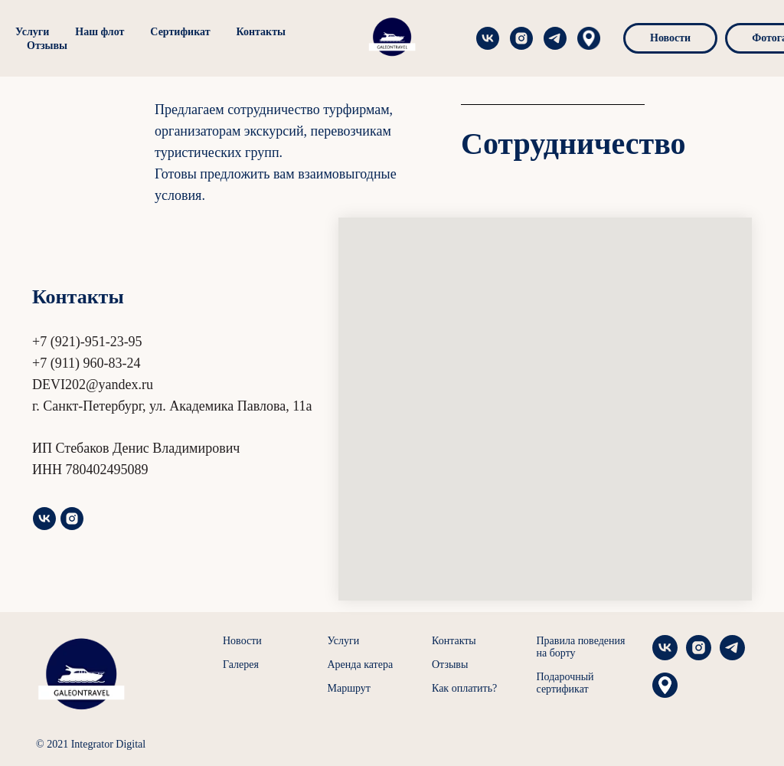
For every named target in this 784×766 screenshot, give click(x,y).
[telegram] (482, 38)
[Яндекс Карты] (516, 38)
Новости (242, 641)
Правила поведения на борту (581, 647)
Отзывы (47, 45)
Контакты (261, 32)
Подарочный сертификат (565, 683)
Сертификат (180, 32)
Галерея (241, 664)
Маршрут (349, 688)
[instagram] (448, 38)
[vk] (44, 518)
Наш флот (99, 32)
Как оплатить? (464, 688)
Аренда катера (361, 664)
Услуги (32, 32)
